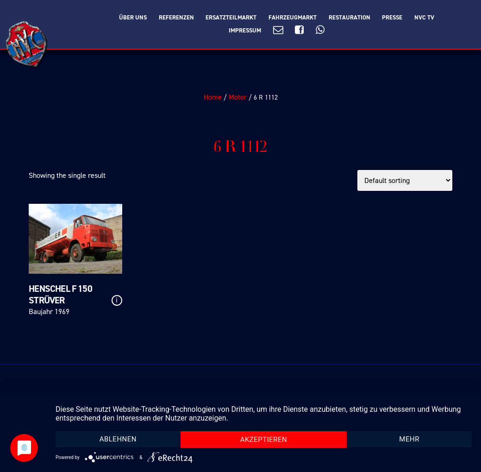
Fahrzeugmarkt (293, 17)
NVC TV (424, 17)
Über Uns (133, 17)
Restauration (349, 17)
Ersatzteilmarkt (231, 17)
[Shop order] (404, 180)
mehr (409, 439)
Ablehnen (118, 439)
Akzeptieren (263, 439)
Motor (238, 97)
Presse (392, 17)
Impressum (245, 30)
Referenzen (176, 17)
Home (213, 97)
